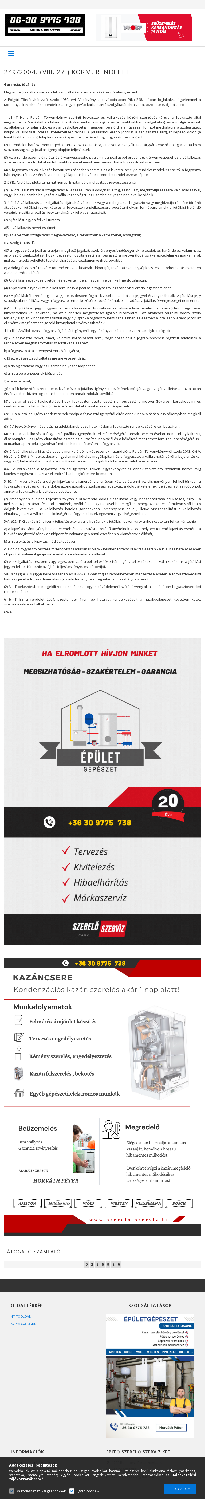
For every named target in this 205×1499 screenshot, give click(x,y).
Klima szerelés (23, 1323)
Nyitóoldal (21, 1316)
